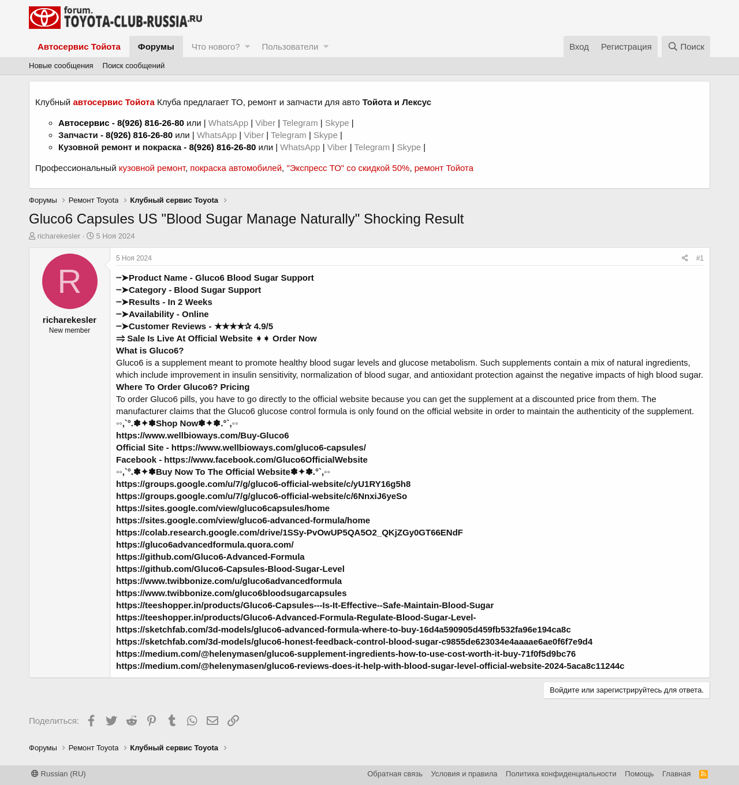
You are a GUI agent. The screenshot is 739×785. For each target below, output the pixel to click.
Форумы (156, 46)
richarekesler (59, 236)
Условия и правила (464, 773)
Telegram (301, 123)
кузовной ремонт (152, 168)
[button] (247, 46)
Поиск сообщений (134, 65)
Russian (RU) (58, 773)
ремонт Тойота (444, 168)
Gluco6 (130, 362)
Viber (265, 123)
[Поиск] (686, 46)
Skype (338, 123)
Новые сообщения (61, 65)
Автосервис (84, 123)
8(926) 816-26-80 (150, 123)
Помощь (639, 773)
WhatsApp (229, 123)
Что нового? (216, 46)
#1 (700, 258)
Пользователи (290, 46)
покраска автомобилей (236, 168)
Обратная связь (395, 773)
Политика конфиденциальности (561, 773)
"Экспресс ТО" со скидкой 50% (347, 168)
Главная (676, 773)
